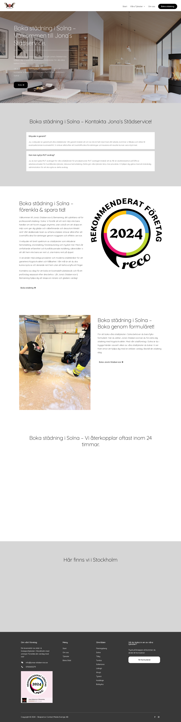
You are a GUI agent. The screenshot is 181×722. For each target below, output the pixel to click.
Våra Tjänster (136, 7)
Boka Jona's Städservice (110, 362)
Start (125, 7)
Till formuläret (144, 660)
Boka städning (167, 6)
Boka (20, 85)
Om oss (151, 7)
